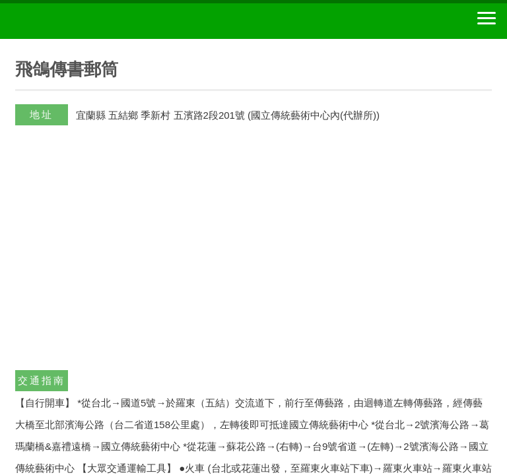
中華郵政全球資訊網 (82, 21)
